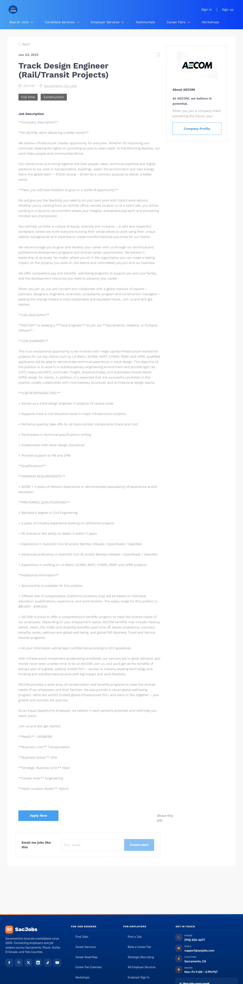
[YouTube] (57, 962)
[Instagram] (19, 962)
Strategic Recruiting (141, 957)
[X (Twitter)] (28, 962)
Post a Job (135, 937)
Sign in (206, 9)
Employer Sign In (139, 977)
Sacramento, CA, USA (60, 86)
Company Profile (197, 129)
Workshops (82, 977)
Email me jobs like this (36, 845)
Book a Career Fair (139, 947)
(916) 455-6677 (194, 940)
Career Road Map (86, 957)
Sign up (228, 9)
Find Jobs (81, 937)
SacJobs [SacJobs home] (21, 929)
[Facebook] (9, 962)
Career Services (85, 947)
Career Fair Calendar (88, 967)
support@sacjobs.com (199, 950)
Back (25, 44)
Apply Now (38, 815)
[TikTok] (47, 962)
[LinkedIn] (38, 962)
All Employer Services (142, 967)
